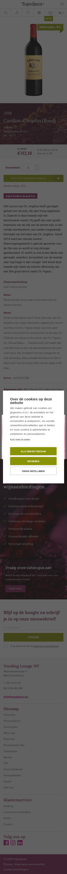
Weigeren (33, 461)
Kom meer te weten (20, 439)
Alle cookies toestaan (33, 451)
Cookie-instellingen (33, 471)
